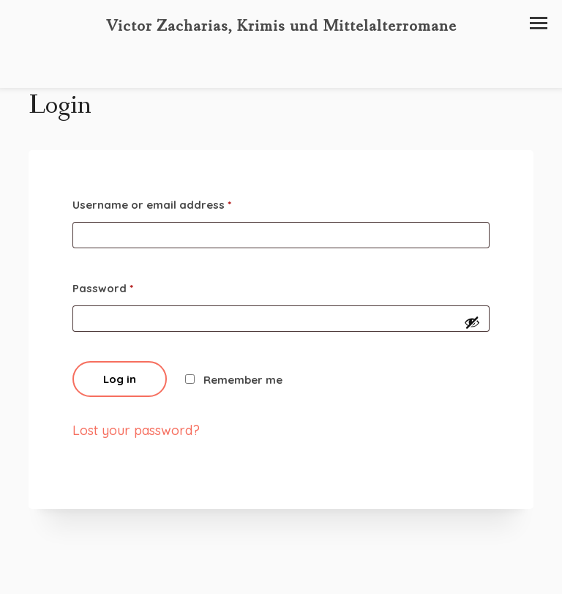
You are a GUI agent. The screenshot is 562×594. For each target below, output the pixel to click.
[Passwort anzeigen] (472, 322)
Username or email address (151, 205)
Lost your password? (136, 430)
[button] (538, 23)
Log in (119, 379)
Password (102, 288)
